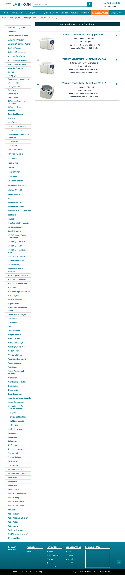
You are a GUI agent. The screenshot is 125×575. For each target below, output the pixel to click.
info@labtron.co (111, 6)
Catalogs (64, 13)
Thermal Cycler (16, 13)
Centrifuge (27, 18)
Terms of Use (18, 572)
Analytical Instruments (49, 13)
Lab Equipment (31, 13)
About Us (74, 13)
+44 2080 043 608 (111, 3)
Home (6, 13)
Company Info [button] (116, 13)
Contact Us (85, 13)
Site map (39, 572)
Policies (29, 572)
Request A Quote (100, 13)
